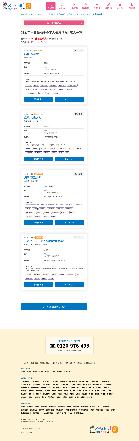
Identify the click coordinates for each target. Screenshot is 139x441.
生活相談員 (33, 410)
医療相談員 (106, 407)
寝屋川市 (38, 394)
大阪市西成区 (108, 384)
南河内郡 (89, 397)
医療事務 (41, 410)
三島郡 (65, 397)
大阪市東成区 (37, 384)
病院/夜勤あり (32, 117)
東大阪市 (24, 397)
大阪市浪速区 (94, 381)
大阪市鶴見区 (35, 388)
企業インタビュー (58, 363)
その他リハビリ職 (60, 413)
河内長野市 (46, 394)
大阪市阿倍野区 (76, 384)
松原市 (54, 394)
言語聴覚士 (61, 407)
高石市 (103, 394)
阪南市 (59, 397)
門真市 (91, 394)
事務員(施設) (50, 410)
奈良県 (29, 372)
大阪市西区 (54, 381)
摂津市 (97, 394)
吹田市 (66, 391)
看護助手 (30, 407)
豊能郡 (71, 397)
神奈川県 (60, 372)
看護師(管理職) (83, 410)
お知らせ (79, 363)
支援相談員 (24, 410)
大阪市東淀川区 (26, 384)
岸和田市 (47, 391)
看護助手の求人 (98, 14)
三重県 (53, 372)
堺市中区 (91, 388)
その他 (70, 413)
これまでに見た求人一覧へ (54, 306)
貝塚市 (85, 391)
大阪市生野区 (47, 384)
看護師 (37, 407)
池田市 (60, 391)
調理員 (113, 410)
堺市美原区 (39, 391)
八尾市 (109, 391)
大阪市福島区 (35, 381)
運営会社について (89, 363)
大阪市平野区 (57, 388)
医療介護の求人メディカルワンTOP (33, 14)
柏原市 (78, 394)
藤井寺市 (110, 394)
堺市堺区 (84, 388)
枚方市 (97, 391)
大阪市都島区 (25, 381)
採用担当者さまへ (45, 363)
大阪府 (35, 372)
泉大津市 (72, 391)
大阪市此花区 (45, 381)
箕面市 (72, 394)
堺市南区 (24, 391)
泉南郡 (83, 397)
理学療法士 (44, 407)
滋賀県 (41, 372)
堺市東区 (99, 388)
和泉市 (66, 394)
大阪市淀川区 (25, 388)
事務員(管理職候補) (71, 410)
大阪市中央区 (75, 388)
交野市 (44, 397)
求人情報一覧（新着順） (57, 14)
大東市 (60, 394)
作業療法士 (52, 407)
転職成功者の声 (70, 363)
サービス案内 (25, 363)
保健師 (92, 410)
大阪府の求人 (73, 14)
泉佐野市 (24, 394)
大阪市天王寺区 (83, 381)
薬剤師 (69, 407)
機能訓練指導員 (26, 413)
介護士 (23, 407)
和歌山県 (67, 372)
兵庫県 (23, 372)
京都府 (47, 372)
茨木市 (103, 391)
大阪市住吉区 (87, 384)
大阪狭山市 (51, 397)
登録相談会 (34, 363)
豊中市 (54, 391)
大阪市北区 (66, 388)
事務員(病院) (60, 410)
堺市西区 (106, 388)
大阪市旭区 (56, 384)
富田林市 (31, 394)
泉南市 (31, 397)
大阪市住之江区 (46, 388)
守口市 (91, 391)
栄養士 (107, 410)
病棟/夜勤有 (31, 54)
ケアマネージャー (95, 407)
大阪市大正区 (73, 381)
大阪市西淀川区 (105, 381)
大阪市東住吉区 (97, 384)
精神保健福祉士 (79, 413)
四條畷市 (37, 397)
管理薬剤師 (76, 407)
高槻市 (79, 391)
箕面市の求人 (85, 14)
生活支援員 (84, 407)
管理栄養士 (99, 410)
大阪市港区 (63, 381)
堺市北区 (31, 391)
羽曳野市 (84, 394)
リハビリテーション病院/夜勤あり (45, 241)
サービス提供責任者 (47, 413)
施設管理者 (36, 413)
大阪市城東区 (65, 384)
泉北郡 (77, 397)
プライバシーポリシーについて (30, 428)
